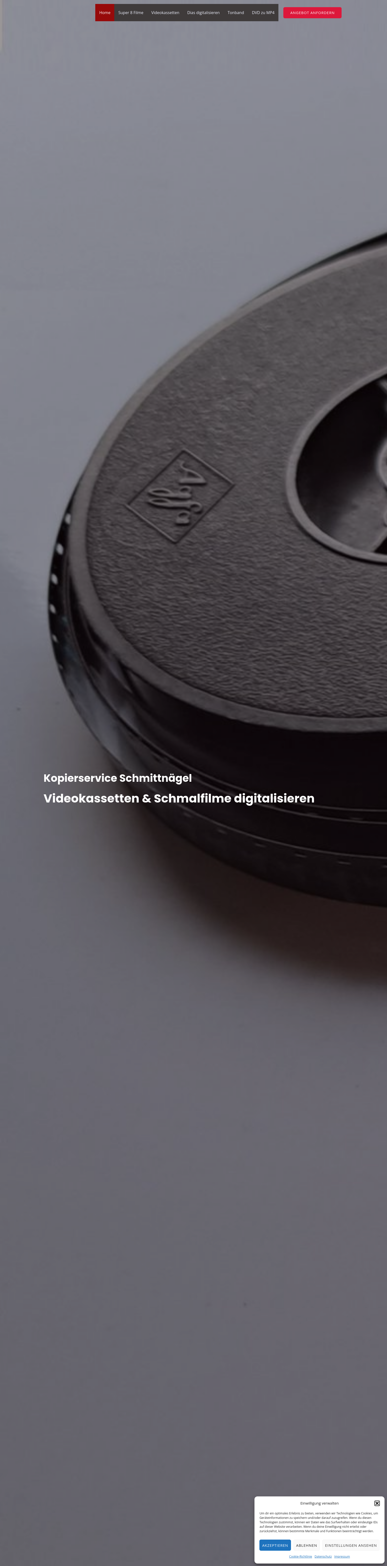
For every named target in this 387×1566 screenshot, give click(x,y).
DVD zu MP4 (263, 12)
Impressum (342, 1556)
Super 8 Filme (130, 12)
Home (104, 12)
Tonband (236, 12)
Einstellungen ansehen (351, 1545)
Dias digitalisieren (203, 12)
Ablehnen (306, 1545)
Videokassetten (165, 12)
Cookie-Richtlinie (300, 1556)
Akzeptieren (275, 1545)
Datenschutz (323, 1556)
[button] (377, 1503)
